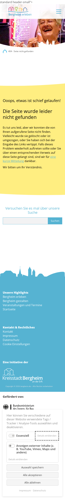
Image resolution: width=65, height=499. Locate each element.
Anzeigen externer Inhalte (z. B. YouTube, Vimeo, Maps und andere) (35, 449)
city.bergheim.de (5, 51)
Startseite (9, 309)
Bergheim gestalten (15, 301)
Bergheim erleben (14, 297)
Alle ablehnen (32, 482)
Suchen (55, 220)
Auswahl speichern (32, 467)
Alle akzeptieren (32, 475)
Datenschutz (11, 340)
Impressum (10, 336)
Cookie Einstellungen (16, 344)
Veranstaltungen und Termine (22, 305)
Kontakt (8, 331)
